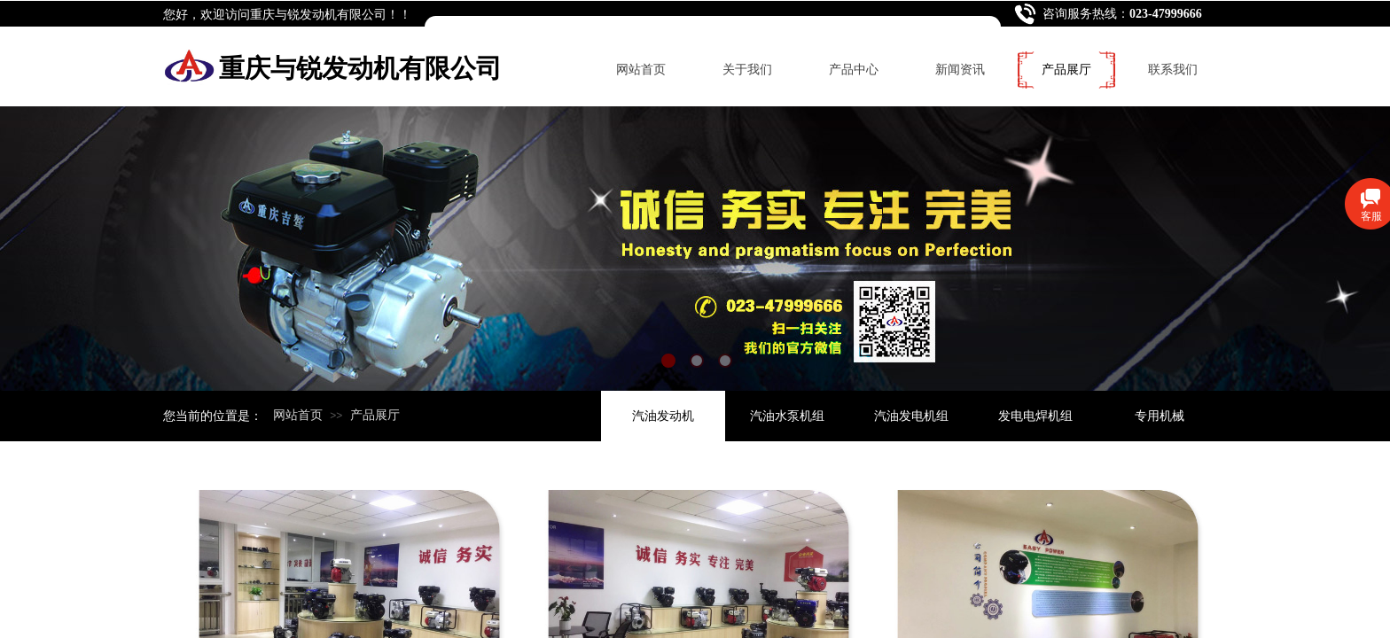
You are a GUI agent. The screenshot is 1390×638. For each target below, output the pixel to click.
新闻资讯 (960, 69)
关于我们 (747, 69)
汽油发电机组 (911, 416)
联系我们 (1173, 69)
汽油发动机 (663, 416)
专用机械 (1159, 416)
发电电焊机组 (1035, 416)
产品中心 (854, 69)
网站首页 (641, 69)
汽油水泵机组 (787, 416)
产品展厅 (1066, 69)
